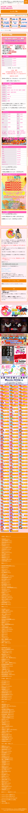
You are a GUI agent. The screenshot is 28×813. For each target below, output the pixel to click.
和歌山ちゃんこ (5, 707)
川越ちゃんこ (4, 574)
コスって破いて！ (5, 803)
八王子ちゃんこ (5, 637)
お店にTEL (14, 11)
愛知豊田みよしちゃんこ (7, 666)
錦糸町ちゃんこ (5, 592)
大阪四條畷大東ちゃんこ (7, 737)
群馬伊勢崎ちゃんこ (6, 602)
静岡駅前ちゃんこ (5, 659)
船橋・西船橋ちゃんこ (6, 639)
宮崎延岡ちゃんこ (5, 789)
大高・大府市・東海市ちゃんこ (8, 662)
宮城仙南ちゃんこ (5, 539)
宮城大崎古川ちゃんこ (6, 542)
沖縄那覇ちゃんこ (5, 762)
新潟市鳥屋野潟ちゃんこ (7, 694)
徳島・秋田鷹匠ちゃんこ (7, 759)
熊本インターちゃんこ (6, 751)
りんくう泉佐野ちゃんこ (7, 726)
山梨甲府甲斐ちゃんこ (6, 691)
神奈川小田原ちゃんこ (6, 599)
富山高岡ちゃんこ (5, 682)
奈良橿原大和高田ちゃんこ (7, 709)
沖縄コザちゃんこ (5, 784)
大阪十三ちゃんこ (5, 727)
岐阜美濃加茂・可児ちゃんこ (8, 674)
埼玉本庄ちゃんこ (5, 589)
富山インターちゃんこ (6, 686)
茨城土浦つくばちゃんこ (7, 597)
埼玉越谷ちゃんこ (5, 609)
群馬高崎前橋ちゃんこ (6, 577)
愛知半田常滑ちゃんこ (6, 672)
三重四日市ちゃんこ (6, 656)
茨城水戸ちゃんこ (5, 570)
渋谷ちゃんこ (4, 634)
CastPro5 (22, 810)
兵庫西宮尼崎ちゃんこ (6, 739)
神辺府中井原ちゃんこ (6, 786)
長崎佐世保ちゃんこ (6, 749)
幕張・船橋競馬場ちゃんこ (7, 624)
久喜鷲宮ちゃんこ (5, 616)
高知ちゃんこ (4, 773)
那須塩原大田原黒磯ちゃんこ (8, 619)
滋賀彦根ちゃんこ (5, 704)
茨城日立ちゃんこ (5, 641)
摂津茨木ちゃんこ (5, 732)
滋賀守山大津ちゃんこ (6, 734)
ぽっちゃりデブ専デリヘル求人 (8, 799)
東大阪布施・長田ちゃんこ (7, 714)
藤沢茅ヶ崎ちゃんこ (6, 604)
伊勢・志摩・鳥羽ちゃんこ (7, 671)
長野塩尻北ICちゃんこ (6, 696)
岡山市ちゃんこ (5, 781)
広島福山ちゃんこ (5, 756)
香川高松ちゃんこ (5, 754)
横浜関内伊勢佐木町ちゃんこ (8, 565)
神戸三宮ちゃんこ (5, 721)
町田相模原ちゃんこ (6, 584)
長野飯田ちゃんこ (5, 689)
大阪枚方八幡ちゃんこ (6, 731)
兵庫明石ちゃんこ (5, 722)
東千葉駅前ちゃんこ (6, 572)
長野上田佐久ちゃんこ (6, 697)
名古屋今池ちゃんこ (6, 647)
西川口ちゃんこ (5, 567)
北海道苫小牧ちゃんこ (6, 559)
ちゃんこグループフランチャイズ (9, 798)
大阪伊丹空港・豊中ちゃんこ (8, 711)
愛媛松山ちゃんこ (5, 746)
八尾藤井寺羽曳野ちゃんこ (7, 717)
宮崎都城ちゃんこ (5, 761)
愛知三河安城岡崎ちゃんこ (7, 649)
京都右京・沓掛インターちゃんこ (9, 729)
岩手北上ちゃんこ (5, 550)
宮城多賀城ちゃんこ (6, 560)
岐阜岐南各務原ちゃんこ (7, 664)
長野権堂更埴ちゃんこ (6, 692)
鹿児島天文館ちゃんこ (6, 747)
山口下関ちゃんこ (5, 769)
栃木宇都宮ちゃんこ (6, 579)
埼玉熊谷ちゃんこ (5, 580)
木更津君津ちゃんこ (6, 591)
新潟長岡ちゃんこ (5, 687)
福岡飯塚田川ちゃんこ (6, 767)
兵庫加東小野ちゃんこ (6, 736)
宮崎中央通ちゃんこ (6, 779)
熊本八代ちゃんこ (5, 778)
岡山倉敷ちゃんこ (5, 774)
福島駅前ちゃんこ (5, 557)
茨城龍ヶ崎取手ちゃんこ (7, 610)
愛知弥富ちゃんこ (5, 654)
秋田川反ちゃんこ (5, 544)
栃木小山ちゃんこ (5, 582)
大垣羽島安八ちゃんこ (6, 651)
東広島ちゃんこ (5, 776)
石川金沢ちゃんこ (5, 684)
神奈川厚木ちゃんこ (6, 585)
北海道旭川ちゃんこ (6, 549)
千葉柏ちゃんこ (5, 626)
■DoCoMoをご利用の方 (6, 268)
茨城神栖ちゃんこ (5, 617)
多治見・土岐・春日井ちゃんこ (8, 657)
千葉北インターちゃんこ (7, 629)
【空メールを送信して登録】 (14, 280)
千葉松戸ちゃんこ (5, 601)
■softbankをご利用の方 (6, 271)
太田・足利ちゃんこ (6, 614)
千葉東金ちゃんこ (5, 594)
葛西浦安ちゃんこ (5, 621)
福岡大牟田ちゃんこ (6, 783)
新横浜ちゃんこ (5, 622)
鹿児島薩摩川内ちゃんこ (7, 757)
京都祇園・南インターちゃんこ (8, 706)
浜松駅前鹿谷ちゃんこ (6, 676)
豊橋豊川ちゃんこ (5, 661)
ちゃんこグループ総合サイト (8, 794)
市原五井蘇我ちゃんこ (6, 627)
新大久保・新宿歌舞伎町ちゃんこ (9, 587)
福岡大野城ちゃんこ (6, 771)
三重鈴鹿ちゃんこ (5, 669)
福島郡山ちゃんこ (5, 555)
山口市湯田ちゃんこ (6, 788)
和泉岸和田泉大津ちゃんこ (7, 712)
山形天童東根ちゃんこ (6, 540)
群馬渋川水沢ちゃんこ (6, 596)
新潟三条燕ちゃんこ (6, 699)
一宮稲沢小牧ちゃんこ (6, 652)
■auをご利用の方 (5, 269)
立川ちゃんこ (4, 569)
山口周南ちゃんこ (5, 764)
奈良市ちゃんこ (5, 719)
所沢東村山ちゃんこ (6, 612)
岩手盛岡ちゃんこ (5, 554)
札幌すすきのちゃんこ (6, 552)
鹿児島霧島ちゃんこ (6, 752)
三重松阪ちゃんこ (5, 667)
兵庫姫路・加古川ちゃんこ (7, 716)
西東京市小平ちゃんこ (6, 631)
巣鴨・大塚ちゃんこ (6, 642)
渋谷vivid (3, 801)
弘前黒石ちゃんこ (5, 545)
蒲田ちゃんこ (4, 636)
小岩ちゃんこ (4, 632)
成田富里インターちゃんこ (7, 575)
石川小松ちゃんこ (5, 681)
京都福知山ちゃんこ (6, 741)
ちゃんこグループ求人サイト (8, 796)
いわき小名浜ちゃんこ (6, 547)
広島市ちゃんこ (5, 766)
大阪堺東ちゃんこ (5, 724)
